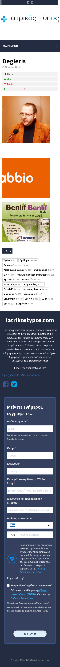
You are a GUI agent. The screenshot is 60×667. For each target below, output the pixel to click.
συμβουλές (44, 269)
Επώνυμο (13, 463)
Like (7, 79)
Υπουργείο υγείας (17, 269)
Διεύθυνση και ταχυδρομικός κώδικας (24, 500)
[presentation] (26, 620)
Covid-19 (12, 289)
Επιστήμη (13, 298)
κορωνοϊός (34, 284)
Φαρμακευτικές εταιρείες (35, 274)
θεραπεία (31, 279)
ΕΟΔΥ (47, 298)
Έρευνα (11, 279)
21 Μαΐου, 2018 (12, 67)
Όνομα (11, 448)
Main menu (10, 46)
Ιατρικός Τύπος (35, 289)
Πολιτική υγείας (16, 265)
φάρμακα (12, 293)
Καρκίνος (12, 284)
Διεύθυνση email (17, 421)
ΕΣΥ (8, 303)
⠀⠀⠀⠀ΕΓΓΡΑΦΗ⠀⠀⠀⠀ (30, 633)
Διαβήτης (24, 303)
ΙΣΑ (9, 274)
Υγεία (10, 260)
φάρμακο (33, 293)
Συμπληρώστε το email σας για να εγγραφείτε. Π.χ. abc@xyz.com (28, 437)
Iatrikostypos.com (30, 320)
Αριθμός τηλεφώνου (19, 518)
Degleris (14, 61)
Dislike (9, 84)
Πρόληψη (28, 260)
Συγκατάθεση (15, 578)
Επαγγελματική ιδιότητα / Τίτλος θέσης (26, 481)
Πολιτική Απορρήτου (22, 598)
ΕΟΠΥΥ (31, 298)
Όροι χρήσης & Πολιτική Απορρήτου (21, 374)
